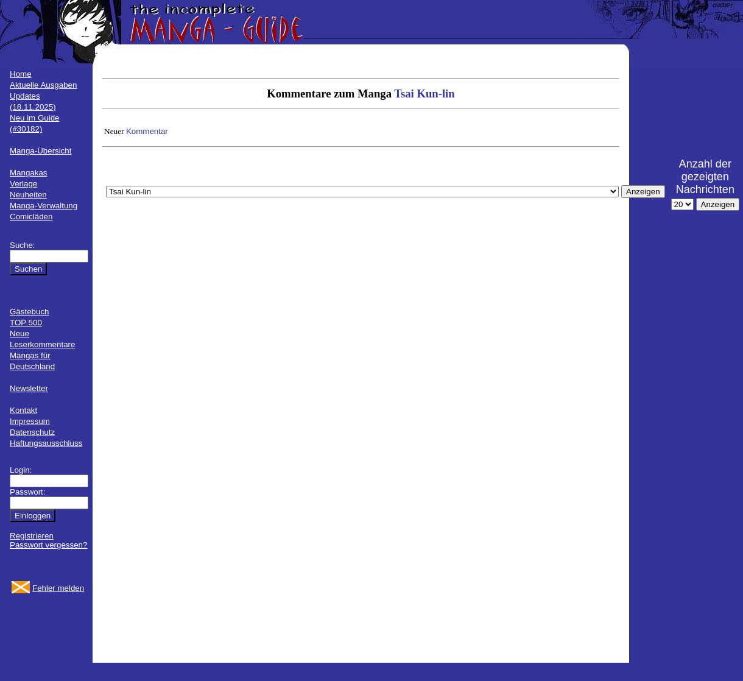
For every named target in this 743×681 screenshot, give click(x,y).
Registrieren (32, 535)
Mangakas (29, 172)
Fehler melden (58, 588)
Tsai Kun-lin (424, 93)
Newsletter (29, 388)
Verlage (23, 183)
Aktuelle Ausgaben (43, 85)
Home (21, 74)
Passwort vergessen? (48, 544)
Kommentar (147, 131)
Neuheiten (28, 194)
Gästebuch (29, 311)
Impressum (30, 421)
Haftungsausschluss (46, 443)
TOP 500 (26, 322)
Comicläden (31, 216)
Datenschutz (32, 432)
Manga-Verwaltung (43, 205)
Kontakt (23, 410)
